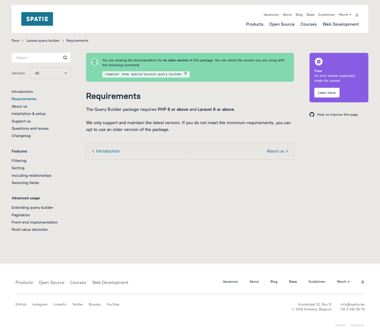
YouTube (113, 304)
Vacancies (271, 14)
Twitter (77, 304)
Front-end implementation (35, 222)
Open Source (282, 24)
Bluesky (95, 304)
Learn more (327, 92)
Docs (310, 14)
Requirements (24, 98)
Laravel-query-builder (43, 40)
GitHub (21, 304)
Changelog (21, 135)
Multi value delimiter (30, 229)
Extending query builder (32, 207)
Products (254, 24)
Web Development (341, 24)
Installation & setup (29, 113)
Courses (309, 24)
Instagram (40, 304)
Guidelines (326, 14)
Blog (299, 14)
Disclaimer (357, 325)
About (287, 14)
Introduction (22, 91)
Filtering (19, 160)
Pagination (21, 214)
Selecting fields (25, 182)
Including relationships (31, 175)
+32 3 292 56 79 (352, 309)
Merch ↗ (345, 14)
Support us (21, 121)
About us (19, 106)
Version (18, 73)
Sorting (18, 167)
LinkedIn (59, 304)
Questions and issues (30, 128)
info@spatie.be (352, 304)
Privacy (340, 325)
